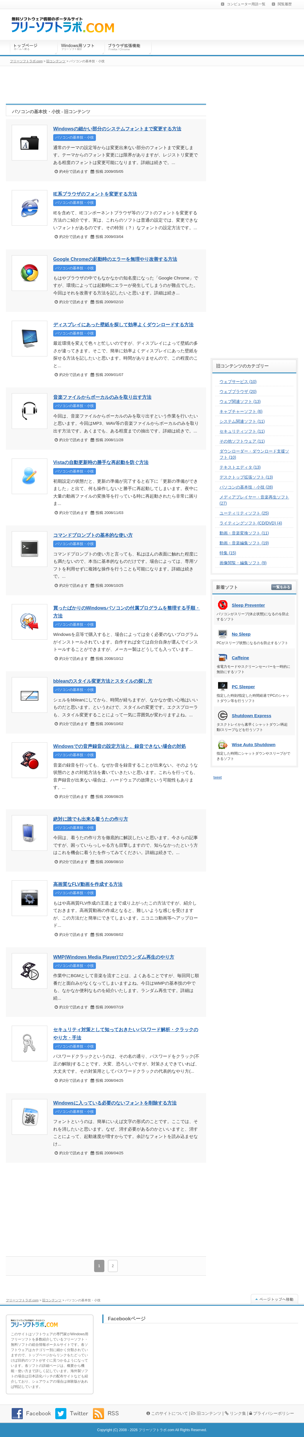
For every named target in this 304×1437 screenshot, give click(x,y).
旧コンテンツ (51, 1300)
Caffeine (240, 657)
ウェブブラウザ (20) (238, 391)
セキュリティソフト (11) (242, 431)
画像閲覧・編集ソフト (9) (243, 562)
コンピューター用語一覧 (246, 4)
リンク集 (235, 1413)
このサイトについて (167, 1413)
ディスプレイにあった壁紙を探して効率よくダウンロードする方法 (123, 324)
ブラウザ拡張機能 (128, 48)
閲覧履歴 (285, 4)
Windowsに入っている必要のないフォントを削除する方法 (115, 1102)
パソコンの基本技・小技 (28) (246, 487)
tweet (217, 777)
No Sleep (241, 634)
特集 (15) (228, 553)
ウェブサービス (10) (238, 381)
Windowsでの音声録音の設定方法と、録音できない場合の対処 (119, 746)
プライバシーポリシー (271, 1413)
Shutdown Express (251, 715)
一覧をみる (281, 587)
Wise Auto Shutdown (253, 744)
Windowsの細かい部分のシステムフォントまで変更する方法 (117, 128)
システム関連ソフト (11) (242, 421)
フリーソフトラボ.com (22, 1300)
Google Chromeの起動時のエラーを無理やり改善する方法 (115, 259)
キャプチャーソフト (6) (241, 411)
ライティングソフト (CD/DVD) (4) (251, 523)
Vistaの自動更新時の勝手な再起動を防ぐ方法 (100, 462)
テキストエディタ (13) (240, 467)
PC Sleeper (243, 686)
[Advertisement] (106, 1209)
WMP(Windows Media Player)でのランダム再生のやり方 (113, 957)
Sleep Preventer (248, 605)
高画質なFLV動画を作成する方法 (87, 884)
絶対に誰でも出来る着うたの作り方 (90, 819)
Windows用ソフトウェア (81, 48)
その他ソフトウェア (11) (242, 441)
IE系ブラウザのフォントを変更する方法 (95, 194)
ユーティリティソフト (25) (244, 513)
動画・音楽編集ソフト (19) (244, 543)
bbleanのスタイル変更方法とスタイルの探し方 (103, 681)
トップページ (33, 48)
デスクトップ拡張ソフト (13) (246, 477)
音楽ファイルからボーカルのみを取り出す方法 (102, 397)
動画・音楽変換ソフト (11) (244, 533)
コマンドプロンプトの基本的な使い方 (93, 535)
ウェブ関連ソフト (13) (240, 401)
